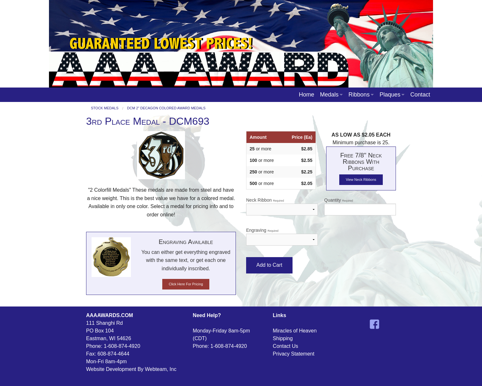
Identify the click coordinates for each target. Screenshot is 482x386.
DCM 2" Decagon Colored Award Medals (166, 108)
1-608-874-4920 (122, 346)
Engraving (282, 237)
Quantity (360, 206)
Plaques (390, 94)
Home (306, 94)
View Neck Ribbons (361, 179)
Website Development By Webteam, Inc (131, 369)
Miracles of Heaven (295, 330)
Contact (420, 94)
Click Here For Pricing (186, 284)
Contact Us (285, 346)
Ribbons (359, 94)
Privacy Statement (293, 354)
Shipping (283, 338)
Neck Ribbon (282, 206)
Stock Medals (104, 108)
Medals (329, 94)
